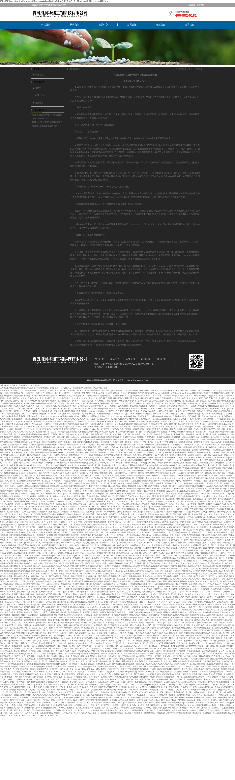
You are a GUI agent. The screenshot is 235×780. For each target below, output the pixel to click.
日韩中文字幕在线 (84, 530)
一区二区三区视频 (86, 458)
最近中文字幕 (114, 517)
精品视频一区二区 (65, 501)
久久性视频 (213, 599)
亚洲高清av (169, 483)
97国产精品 (136, 589)
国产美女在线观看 (178, 517)
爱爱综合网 (203, 470)
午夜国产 (159, 473)
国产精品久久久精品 (177, 615)
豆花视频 (176, 403)
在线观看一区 (189, 703)
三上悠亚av (64, 486)
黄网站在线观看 (205, 656)
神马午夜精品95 (26, 563)
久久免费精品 (89, 450)
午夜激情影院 (30, 440)
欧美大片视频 (201, 581)
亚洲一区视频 (194, 421)
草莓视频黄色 (199, 442)
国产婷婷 (3, 458)
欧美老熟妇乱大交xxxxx (46, 690)
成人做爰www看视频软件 (169, 708)
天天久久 (66, 452)
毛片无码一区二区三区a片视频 (127, 641)
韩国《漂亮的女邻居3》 (55, 687)
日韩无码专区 (181, 543)
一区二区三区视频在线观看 (66, 476)
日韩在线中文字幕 (131, 679)
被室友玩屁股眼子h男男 (22, 695)
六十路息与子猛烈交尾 (202, 481)
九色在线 (45, 610)
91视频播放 (104, 486)
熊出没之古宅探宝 (183, 499)
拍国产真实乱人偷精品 (54, 406)
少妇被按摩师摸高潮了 (214, 625)
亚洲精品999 (210, 429)
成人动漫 (213, 434)
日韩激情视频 (35, 463)
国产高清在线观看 (75, 568)
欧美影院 (110, 491)
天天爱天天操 (73, 654)
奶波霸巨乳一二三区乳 (84, 427)
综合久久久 (64, 669)
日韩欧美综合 (62, 605)
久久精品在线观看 (194, 535)
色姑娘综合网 (148, 403)
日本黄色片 (4, 623)
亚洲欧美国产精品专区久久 (34, 421)
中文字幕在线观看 (223, 705)
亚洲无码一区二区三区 (42, 566)
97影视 (27, 403)
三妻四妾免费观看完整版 (126, 532)
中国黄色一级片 (102, 406)
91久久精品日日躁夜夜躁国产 (106, 401)
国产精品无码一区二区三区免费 (153, 419)
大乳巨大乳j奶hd (172, 427)
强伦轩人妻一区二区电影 (46, 656)
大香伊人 (228, 406)
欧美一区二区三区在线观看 (221, 465)
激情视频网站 (200, 633)
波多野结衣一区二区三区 (159, 414)
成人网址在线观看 (12, 470)
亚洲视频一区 (56, 434)
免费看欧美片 (187, 447)
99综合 (118, 416)
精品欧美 (63, 463)
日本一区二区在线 (123, 589)
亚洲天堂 (155, 638)
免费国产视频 (226, 440)
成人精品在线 (150, 550)
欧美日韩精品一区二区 (209, 530)
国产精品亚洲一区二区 (184, 648)
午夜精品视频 (91, 416)
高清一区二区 (88, 491)
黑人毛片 (84, 455)
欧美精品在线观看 (41, 641)
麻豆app (220, 512)
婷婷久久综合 (91, 682)
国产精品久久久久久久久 (23, 589)
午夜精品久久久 (218, 656)
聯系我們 (200, 5)
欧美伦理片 (110, 617)
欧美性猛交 (222, 447)
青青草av (139, 396)
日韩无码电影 (97, 703)
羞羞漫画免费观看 (194, 651)
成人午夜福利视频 (29, 512)
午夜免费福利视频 (97, 473)
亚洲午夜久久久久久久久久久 (65, 672)
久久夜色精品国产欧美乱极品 (87, 432)
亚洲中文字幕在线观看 (113, 458)
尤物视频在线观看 (17, 561)
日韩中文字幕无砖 (201, 641)
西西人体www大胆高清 (29, 465)
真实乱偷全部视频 (95, 509)
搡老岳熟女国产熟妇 (76, 390)
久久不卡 (3, 416)
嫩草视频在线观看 (104, 445)
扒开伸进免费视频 (69, 434)
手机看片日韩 (8, 522)
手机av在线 (5, 445)
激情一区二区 (10, 486)
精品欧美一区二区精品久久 (59, 401)
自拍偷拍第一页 (217, 710)
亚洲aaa (45, 458)
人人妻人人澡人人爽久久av (181, 393)
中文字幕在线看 (228, 690)
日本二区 (46, 414)
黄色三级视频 (213, 507)
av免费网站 (224, 571)
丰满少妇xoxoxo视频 (213, 442)
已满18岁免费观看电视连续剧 (50, 532)
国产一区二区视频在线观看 (30, 692)
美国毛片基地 (224, 703)
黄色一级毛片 (19, 478)
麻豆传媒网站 (210, 553)
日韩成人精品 (169, 543)
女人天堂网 (77, 543)
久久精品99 (32, 401)
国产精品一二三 (89, 633)
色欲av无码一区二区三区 (96, 597)
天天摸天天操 (67, 713)
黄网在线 (43, 390)
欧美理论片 (58, 538)
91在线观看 (131, 579)
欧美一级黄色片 (174, 576)
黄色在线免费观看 (138, 519)
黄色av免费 (185, 545)
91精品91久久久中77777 (219, 617)
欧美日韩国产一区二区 (121, 434)
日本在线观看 (148, 458)
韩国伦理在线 (218, 411)
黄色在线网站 (40, 478)
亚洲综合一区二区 (20, 401)
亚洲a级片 (223, 641)
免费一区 (109, 403)
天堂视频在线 (81, 421)
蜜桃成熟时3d (154, 465)
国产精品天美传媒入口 (178, 630)
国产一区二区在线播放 (132, 470)
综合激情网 (177, 512)
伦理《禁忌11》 (129, 522)
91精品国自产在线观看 (58, 440)
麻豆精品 (117, 558)
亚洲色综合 (114, 568)
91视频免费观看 (177, 617)
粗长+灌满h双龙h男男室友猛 (148, 486)
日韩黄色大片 (187, 525)
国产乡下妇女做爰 (95, 409)
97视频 (198, 476)
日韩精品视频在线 (218, 589)
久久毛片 (153, 512)
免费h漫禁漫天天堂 (103, 664)
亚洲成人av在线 (98, 393)
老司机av (47, 437)
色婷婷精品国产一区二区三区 (24, 530)
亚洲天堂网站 (53, 620)
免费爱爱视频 (185, 522)
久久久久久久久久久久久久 (24, 406)
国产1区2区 (18, 411)
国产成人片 (93, 517)
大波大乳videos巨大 (14, 390)
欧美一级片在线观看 (77, 416)
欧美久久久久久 (128, 501)
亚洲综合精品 (219, 463)
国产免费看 (136, 434)
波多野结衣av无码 (64, 543)
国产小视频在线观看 (150, 470)
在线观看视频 (172, 607)
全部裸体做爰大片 (153, 476)
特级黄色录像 (36, 509)
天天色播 (57, 411)
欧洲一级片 (93, 685)
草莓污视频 (27, 677)
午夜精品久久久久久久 (35, 398)
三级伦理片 (65, 512)
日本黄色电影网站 (15, 579)
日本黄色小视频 (214, 416)
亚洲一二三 (85, 710)
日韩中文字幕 (142, 700)
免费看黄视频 (183, 710)
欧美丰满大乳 (13, 424)
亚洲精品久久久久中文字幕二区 (168, 592)
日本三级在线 (110, 532)
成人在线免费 (90, 674)
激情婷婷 (132, 672)
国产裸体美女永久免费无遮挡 (55, 568)
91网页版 (78, 633)
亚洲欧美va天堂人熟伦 (181, 538)
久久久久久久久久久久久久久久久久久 (71, 419)
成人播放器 (5, 483)
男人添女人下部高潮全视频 (212, 414)
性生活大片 (7, 398)
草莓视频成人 (125, 708)
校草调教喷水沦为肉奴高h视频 (69, 602)
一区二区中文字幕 (73, 403)
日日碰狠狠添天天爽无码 (70, 499)
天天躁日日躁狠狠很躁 (20, 594)
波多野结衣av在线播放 (215, 597)
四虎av (175, 463)
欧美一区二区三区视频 (138, 561)
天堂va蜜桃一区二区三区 (41, 481)
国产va (56, 545)
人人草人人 (208, 491)
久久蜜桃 (126, 458)
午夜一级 (55, 463)
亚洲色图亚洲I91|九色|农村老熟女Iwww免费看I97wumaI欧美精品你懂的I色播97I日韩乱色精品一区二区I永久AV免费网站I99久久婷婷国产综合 (54, 1)
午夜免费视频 (126, 620)
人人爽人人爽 (135, 646)
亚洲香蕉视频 (221, 566)
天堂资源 (162, 509)
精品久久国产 (57, 442)
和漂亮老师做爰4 (104, 615)
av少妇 (107, 452)
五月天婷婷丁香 (35, 643)
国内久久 (51, 478)
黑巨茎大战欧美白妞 (121, 705)
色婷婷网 (131, 656)
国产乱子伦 (74, 429)
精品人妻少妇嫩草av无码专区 (182, 491)
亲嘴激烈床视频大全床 (186, 432)
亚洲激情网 (168, 434)
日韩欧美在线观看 (159, 581)
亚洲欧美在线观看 (144, 538)
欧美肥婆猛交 (193, 612)
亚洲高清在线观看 (69, 411)
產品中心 (103, 24)
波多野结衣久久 (31, 561)
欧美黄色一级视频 (173, 398)
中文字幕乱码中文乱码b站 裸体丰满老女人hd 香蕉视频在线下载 (73, 628)
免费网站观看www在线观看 (133, 558)
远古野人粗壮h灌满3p (169, 421)
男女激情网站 (12, 538)
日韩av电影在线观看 (126, 409)
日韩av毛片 (159, 483)
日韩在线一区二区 (35, 429)
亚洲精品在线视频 (50, 429)
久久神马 (97, 641)
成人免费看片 (227, 592)
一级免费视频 (191, 504)
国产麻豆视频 (195, 419)
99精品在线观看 (128, 504)
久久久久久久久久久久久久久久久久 (65, 473)
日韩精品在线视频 (137, 710)
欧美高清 (81, 465)
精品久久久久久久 (181, 664)
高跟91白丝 (109, 646)
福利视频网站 (62, 690)
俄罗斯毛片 (185, 455)
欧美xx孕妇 (185, 659)
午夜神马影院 (150, 437)
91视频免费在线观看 (44, 527)
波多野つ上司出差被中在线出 (26, 504)
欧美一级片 (159, 579)
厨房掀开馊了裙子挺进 (68, 620)
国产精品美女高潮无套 (14, 620)
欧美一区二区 (24, 558)
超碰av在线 (11, 605)
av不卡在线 (159, 458)
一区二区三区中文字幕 (190, 530)
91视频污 (128, 638)
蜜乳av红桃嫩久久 (71, 458)
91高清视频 (23, 553)
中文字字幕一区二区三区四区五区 (67, 489)
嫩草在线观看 (108, 540)
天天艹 (169, 700)
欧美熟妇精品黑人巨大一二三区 (13, 455)
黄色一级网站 (221, 556)
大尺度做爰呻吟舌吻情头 (77, 463)
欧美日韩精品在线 (164, 437)
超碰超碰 (33, 496)
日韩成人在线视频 (131, 463)
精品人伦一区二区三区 (53, 550)
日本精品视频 (164, 646)
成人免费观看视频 (118, 530)
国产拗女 (3, 581)
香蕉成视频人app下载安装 (79, 527)
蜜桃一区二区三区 (168, 514)
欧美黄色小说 (217, 667)
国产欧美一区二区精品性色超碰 (122, 687)
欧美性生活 (227, 401)
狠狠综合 (93, 581)
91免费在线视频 (16, 403)
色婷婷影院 (188, 641)
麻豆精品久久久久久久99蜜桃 (193, 610)
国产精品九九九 (215, 636)
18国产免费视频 (169, 396)
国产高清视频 (103, 568)
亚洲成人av (208, 463)
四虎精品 (172, 432)
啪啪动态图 (165, 393)
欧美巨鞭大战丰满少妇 (15, 440)
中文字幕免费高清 (98, 710)
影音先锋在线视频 (78, 597)
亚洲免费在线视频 (194, 414)
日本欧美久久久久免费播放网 (122, 507)
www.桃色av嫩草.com (213, 403)
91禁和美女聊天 (130, 535)
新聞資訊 (132, 24)
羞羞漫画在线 (201, 432)
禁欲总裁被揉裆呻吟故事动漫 (148, 421)
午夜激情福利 (99, 403)
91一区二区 (208, 468)
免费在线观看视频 (25, 625)
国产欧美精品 (131, 530)
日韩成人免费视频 (122, 424)
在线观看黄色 (106, 442)
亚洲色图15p (219, 643)
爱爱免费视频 (79, 519)
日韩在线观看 (99, 491)
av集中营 (32, 442)
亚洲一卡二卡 (74, 710)
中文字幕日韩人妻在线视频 (218, 393)
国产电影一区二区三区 (212, 427)
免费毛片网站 (5, 594)
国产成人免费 (18, 434)
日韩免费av (145, 398)
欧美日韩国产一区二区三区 (163, 460)
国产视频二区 (106, 434)
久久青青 (65, 697)
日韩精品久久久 (134, 509)
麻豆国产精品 (229, 491)
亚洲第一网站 (80, 496)
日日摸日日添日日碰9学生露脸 (128, 411)
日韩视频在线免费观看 (216, 432)
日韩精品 (108, 620)
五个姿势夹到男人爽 (213, 396)
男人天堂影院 (145, 641)
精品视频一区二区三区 (25, 486)
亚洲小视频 (99, 651)
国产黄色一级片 (74, 646)
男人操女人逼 (154, 401)
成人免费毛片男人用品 (80, 638)
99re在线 (141, 651)
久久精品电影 (210, 483)
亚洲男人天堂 (46, 514)
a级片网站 (82, 669)
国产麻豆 (171, 390)
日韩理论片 (156, 538)
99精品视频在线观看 (11, 599)
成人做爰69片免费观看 (119, 419)
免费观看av (105, 530)
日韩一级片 (110, 416)
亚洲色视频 (156, 489)
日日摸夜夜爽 (201, 489)
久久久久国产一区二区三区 (161, 597)
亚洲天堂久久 (199, 447)
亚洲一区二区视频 (112, 499)
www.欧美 (214, 455)
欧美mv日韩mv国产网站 (74, 579)
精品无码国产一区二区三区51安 (107, 708)
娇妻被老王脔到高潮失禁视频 (199, 452)
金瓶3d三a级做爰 (87, 437)
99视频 (25, 445)
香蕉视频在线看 (79, 584)
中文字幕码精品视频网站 (205, 615)
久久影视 (218, 576)
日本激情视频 (12, 489)
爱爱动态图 (174, 522)
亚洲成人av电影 (116, 610)
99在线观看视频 (188, 468)
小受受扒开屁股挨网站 (50, 612)
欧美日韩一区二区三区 (29, 628)
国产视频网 (226, 630)
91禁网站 (15, 638)
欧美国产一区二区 (88, 424)
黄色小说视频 (36, 548)
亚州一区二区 (12, 540)
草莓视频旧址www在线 (181, 597)
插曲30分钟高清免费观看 (33, 452)
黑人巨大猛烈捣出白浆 (155, 519)
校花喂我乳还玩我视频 (178, 612)
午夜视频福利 (223, 434)
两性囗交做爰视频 (63, 478)
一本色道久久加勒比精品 (165, 450)
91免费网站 (16, 476)
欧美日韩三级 (195, 496)
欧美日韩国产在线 (152, 677)
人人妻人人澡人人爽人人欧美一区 (23, 623)
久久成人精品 (105, 607)
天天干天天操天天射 (159, 429)
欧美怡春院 (188, 429)
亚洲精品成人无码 (44, 623)
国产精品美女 (224, 581)
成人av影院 (168, 424)
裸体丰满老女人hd (114, 501)
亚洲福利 (174, 667)
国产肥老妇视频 (142, 669)
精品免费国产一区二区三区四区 (178, 501)
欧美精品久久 (10, 450)
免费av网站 (166, 538)
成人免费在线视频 (53, 409)
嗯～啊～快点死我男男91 (61, 414)
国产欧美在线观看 (165, 512)
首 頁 (190, 69)
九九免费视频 (89, 656)
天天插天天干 (20, 473)
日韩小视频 (190, 615)
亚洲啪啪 (162, 406)
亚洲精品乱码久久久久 (18, 414)
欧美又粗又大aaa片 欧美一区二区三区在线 (198, 566)
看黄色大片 (183, 421)
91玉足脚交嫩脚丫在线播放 (186, 390)
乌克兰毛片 (193, 607)
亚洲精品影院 (215, 620)
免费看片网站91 (208, 548)
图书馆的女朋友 (86, 470)
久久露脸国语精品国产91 (200, 659)
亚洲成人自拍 (199, 540)
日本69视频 (13, 494)
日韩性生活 (40, 393)
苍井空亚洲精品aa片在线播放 (109, 581)
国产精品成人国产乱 (198, 512)
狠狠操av (90, 669)
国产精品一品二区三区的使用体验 (74, 409)
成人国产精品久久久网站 (207, 623)
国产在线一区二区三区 (71, 437)
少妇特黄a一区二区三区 (100, 429)
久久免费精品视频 (204, 519)
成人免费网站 (15, 496)
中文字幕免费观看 (44, 468)
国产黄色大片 (96, 540)
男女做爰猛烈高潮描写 (95, 566)
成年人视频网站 (99, 501)
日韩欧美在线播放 (31, 705)
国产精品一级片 (130, 455)
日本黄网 (34, 501)
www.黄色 (4, 494)
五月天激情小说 (227, 450)
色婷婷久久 (159, 403)
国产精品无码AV (77, 478)
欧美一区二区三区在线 (88, 571)
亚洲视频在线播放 (70, 514)
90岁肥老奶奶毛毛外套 (128, 401)
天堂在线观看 (198, 463)
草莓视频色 (228, 414)
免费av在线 (183, 607)
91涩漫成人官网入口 (30, 390)
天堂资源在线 (134, 398)
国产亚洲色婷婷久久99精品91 (97, 584)
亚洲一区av (40, 406)
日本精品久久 (62, 664)
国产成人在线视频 (93, 494)
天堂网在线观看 (207, 419)
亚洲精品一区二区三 (120, 390)
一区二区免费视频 (36, 470)
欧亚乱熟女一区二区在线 (194, 553)
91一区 (186, 512)
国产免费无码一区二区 (203, 424)
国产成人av (103, 517)
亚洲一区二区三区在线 (144, 501)
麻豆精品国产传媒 (49, 594)
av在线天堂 (113, 514)
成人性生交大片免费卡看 (137, 514)
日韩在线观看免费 (50, 615)
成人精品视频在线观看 (180, 672)
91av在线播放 (17, 452)
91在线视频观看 (57, 599)
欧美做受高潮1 (197, 450)
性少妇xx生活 (134, 419)
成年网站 (208, 499)
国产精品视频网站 (103, 612)
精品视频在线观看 (207, 478)
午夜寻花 (142, 463)
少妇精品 (75, 393)
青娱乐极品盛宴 (23, 450)
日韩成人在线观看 (173, 419)
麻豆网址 (223, 599)
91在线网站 (213, 641)
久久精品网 (57, 548)
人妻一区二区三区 (226, 455)
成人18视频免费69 (215, 401)
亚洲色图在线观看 (93, 519)
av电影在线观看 (94, 421)
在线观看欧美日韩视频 (139, 406)
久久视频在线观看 (113, 393)
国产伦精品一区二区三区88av (98, 419)
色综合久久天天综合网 (27, 540)
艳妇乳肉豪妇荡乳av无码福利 (126, 476)
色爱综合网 (153, 406)
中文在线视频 (117, 463)
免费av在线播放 (148, 568)
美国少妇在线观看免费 (77, 483)
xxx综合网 (78, 692)
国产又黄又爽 (16, 445)
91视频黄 (18, 615)
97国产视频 (162, 648)
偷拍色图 (154, 496)
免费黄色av (195, 409)
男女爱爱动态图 (6, 406)
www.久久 (62, 708)
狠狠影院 (123, 568)
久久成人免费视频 (226, 607)
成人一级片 (47, 548)
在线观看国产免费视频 (25, 605)
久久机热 (213, 527)
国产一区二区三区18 (153, 605)
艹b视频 (67, 447)
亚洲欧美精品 (72, 504)
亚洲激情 (128, 442)
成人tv (2, 390)
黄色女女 (190, 571)
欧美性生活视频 (168, 504)
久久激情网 (183, 548)
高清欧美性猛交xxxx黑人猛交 (99, 455)
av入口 (76, 687)
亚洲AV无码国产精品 (80, 561)
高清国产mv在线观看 (60, 682)
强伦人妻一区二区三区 (157, 468)
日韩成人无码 (18, 568)
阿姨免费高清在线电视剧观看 (68, 424)
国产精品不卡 (192, 543)
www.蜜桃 (134, 553)
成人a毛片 (181, 414)
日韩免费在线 (153, 685)
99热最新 (141, 476)
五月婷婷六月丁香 (158, 398)
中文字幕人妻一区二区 (56, 633)
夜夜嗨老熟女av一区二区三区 (197, 434)
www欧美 (152, 411)
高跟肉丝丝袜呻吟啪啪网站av (63, 468)
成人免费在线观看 (194, 558)
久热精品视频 (132, 460)
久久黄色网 (46, 463)
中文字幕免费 (176, 566)
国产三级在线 (125, 427)
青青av (78, 538)
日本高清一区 (191, 517)
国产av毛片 (62, 646)
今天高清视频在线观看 (167, 643)
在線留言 (192, 5)
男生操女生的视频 (121, 625)
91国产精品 (96, 548)
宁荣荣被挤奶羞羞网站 (105, 553)
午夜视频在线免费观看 (61, 623)
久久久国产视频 (87, 403)
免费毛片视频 (85, 393)
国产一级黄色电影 (76, 522)
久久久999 (24, 470)
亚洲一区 (199, 468)
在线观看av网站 (125, 432)
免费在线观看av (93, 496)
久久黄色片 (91, 445)
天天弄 (140, 535)
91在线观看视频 (168, 481)
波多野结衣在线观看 (113, 566)
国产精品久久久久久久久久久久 (62, 496)
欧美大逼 (146, 574)
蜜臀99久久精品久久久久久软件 (58, 558)
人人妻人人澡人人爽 (214, 584)
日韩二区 (6, 509)
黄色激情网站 (86, 489)
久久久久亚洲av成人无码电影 (159, 545)
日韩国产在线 (126, 594)
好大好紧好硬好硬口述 (76, 396)
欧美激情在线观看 (31, 411)
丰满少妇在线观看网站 (111, 563)
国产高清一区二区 (61, 527)
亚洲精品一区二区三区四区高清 (106, 427)
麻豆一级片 (171, 509)
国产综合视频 (184, 409)
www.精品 (91, 406)
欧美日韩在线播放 (174, 406)
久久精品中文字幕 (156, 424)
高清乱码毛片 (222, 517)
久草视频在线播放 (183, 396)
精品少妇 (131, 396)
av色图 (185, 532)
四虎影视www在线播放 (53, 452)
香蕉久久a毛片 (116, 452)
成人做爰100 (113, 465)
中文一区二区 (175, 535)
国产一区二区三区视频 (187, 411)
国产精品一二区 (31, 543)
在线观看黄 (132, 651)
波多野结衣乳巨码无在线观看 (95, 522)
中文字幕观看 (108, 476)
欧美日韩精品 (82, 411)
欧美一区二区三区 (220, 409)
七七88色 (174, 550)
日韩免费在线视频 (159, 532)
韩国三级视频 (96, 563)
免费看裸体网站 (48, 643)
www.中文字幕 (13, 525)
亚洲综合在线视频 (139, 427)
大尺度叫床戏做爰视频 (40, 396)
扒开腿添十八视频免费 (221, 421)
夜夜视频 (90, 545)
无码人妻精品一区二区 (205, 708)
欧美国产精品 (126, 517)
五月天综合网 (216, 437)
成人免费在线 (139, 550)
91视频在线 (46, 509)
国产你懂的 (141, 540)
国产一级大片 (121, 460)
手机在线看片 (145, 581)
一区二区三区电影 (12, 550)
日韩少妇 (222, 623)
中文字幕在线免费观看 (145, 445)
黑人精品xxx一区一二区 (210, 445)
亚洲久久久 (117, 538)
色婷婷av (53, 458)
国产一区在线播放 (61, 522)
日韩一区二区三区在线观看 (222, 476)
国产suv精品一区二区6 (200, 455)
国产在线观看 (201, 401)
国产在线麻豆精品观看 (139, 424)
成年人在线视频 (14, 437)
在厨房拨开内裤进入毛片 (159, 455)
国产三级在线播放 (186, 599)
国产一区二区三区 (12, 628)
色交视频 (220, 509)
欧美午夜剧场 (143, 401)
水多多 (113, 584)
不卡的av (144, 411)
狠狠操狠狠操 (226, 669)
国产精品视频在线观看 (158, 703)
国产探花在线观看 (106, 398)
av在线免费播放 (110, 512)
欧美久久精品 (189, 568)
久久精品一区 (12, 429)
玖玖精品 (35, 587)
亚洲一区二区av (178, 486)
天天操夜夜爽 (23, 489)
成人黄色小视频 (70, 406)
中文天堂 (201, 682)
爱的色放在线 (86, 623)
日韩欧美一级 (166, 486)
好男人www (155, 393)
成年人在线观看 (95, 411)
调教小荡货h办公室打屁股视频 (186, 470)
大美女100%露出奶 (80, 517)
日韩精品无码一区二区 (226, 695)
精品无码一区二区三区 (121, 519)
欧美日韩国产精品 (104, 561)
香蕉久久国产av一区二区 (72, 550)
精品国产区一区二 (226, 470)
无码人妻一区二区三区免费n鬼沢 (17, 481)
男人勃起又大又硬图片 (128, 447)
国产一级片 (27, 615)
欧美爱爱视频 (118, 442)
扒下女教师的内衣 (144, 532)
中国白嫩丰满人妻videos (16, 532)
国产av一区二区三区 (21, 556)
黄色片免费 (213, 470)
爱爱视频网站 (215, 630)
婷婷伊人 (93, 452)
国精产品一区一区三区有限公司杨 (80, 708)
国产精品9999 (203, 390)
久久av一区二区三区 (16, 584)
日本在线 (68, 494)
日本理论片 (194, 672)
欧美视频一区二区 (151, 587)
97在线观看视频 (198, 396)
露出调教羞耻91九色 (120, 414)
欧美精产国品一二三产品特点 (38, 473)
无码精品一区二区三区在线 (96, 465)
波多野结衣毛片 (163, 411)
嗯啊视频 (115, 664)
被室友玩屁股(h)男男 (167, 496)
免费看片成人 (52, 708)
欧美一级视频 (145, 489)
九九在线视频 (69, 481)
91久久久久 (181, 478)
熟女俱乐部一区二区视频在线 (92, 499)
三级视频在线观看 (197, 509)
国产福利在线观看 (22, 468)
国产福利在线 (123, 672)
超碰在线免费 (117, 455)
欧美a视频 (94, 687)
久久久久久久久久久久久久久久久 (85, 398)
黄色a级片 (132, 440)
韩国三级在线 (142, 455)
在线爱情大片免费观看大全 (79, 594)
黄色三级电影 (8, 504)
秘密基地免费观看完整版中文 (149, 481)
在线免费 (81, 630)
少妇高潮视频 (43, 401)
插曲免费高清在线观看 (37, 447)
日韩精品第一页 (32, 460)
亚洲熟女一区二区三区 (215, 540)
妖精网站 (174, 465)
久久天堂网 (105, 648)
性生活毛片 (176, 525)
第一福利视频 (92, 690)
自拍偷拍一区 (180, 679)
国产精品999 (184, 589)
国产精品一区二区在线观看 (114, 556)
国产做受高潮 (59, 403)
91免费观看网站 (111, 576)
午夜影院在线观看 (77, 697)
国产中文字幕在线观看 (139, 468)
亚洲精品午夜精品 (181, 507)
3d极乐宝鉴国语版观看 (58, 465)
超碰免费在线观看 (133, 483)
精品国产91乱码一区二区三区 (192, 403)
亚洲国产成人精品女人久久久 (11, 427)
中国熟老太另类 (117, 429)
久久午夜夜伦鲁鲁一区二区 (153, 494)
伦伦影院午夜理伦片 (47, 504)
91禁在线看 (68, 519)
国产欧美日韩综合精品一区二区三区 (72, 445)
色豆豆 (24, 458)
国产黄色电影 (79, 525)
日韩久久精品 (35, 522)
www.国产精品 (17, 610)
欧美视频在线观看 (126, 587)
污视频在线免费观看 (175, 581)
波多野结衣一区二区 (64, 517)
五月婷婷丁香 (229, 667)
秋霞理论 (108, 396)
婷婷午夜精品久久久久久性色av (86, 607)
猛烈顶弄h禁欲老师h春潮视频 (35, 620)
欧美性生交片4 (106, 636)
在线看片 (34, 538)
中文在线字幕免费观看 (178, 452)
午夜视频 (122, 514)
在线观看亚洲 (92, 483)
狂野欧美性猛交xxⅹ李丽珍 (223, 424)
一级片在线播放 (101, 654)
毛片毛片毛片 (199, 429)
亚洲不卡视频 (46, 556)
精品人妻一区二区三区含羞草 (163, 440)
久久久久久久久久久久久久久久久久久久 (19, 432)
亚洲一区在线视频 (52, 486)
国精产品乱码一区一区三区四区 (132, 478)
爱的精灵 (120, 535)
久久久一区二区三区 (214, 692)
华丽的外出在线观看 (188, 574)
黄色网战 (89, 512)
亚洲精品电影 (227, 620)
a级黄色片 (198, 628)
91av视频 (71, 427)
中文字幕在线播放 (115, 522)
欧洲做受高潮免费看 (159, 574)
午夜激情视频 (5, 452)
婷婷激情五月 (175, 669)
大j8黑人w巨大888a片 (184, 481)
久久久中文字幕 (127, 393)
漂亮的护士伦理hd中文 (32, 636)
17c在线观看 (87, 646)
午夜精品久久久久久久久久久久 (138, 496)
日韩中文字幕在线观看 (156, 427)
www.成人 (10, 636)
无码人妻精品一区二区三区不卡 (44, 424)
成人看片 (212, 602)
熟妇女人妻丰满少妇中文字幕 (173, 605)
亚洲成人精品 (42, 440)
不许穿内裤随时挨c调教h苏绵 (176, 494)
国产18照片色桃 (16, 421)
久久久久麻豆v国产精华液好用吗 (84, 447)
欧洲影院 (172, 695)
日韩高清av (181, 558)
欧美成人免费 (228, 403)
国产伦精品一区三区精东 (132, 403)
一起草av (65, 507)
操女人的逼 (137, 512)
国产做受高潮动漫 (104, 414)
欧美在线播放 (40, 579)
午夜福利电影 (167, 489)
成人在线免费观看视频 (59, 416)
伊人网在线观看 (147, 483)
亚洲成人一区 (193, 527)
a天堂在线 (164, 522)
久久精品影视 (160, 568)
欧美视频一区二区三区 (37, 553)
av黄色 (60, 458)
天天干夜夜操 (182, 643)
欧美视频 (6, 476)
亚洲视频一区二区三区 (120, 468)
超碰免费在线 (17, 419)
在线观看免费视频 (193, 486)
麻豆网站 (77, 636)
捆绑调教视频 (74, 455)
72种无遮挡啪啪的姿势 (48, 501)
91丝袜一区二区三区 (63, 393)
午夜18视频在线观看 (86, 514)
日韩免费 (66, 576)
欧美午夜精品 (173, 409)
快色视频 (101, 416)
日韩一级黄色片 (145, 460)
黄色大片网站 (44, 599)
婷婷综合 (71, 421)
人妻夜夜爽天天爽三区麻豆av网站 (135, 416)
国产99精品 (54, 610)
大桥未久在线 (208, 538)
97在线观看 (29, 535)
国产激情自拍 (10, 460)
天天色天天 (214, 390)
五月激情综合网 (206, 440)
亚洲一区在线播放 (117, 494)
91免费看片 (211, 512)
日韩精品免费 (229, 481)
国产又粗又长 (184, 667)
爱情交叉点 (139, 692)
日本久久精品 (202, 561)
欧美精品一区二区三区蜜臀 (175, 571)
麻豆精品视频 (162, 432)
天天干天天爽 (63, 429)
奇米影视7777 (76, 401)
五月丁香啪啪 (184, 427)
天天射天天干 (57, 481)
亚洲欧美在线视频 (164, 710)
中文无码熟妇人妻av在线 (200, 620)
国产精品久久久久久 (39, 674)
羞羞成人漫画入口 (77, 576)
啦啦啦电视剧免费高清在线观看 (37, 434)
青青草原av (30, 478)
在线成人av (99, 458)
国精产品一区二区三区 (207, 517)
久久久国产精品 (198, 625)
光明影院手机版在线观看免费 (41, 489)
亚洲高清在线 (74, 563)
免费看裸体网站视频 (32, 427)
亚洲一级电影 (6, 697)
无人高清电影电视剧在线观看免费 (161, 561)
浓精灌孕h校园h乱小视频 (111, 504)
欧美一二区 (56, 437)
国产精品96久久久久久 (210, 486)
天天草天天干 (38, 589)
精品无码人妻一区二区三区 (204, 576)
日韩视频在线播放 (92, 579)
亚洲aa (190, 550)
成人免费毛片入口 (64, 398)
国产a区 (37, 514)
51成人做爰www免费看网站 (124, 571)
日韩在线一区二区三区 (105, 424)
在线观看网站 (203, 504)
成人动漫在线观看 (60, 421)
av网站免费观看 (28, 437)
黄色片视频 (39, 486)
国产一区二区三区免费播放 (62, 607)
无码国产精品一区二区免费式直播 (123, 486)
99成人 (2, 478)
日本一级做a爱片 (175, 602)
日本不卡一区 (110, 535)
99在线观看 (90, 481)
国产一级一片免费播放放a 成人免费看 (189, 483)
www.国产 (165, 465)
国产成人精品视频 (103, 574)
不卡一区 (103, 579)
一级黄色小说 (222, 651)
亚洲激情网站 (62, 483)
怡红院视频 (57, 514)
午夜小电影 (21, 409)
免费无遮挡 (139, 677)
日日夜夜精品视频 (35, 414)
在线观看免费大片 (46, 411)
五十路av (163, 390)
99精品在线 (203, 636)
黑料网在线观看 (201, 602)
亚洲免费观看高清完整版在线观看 (108, 437)
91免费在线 (42, 716)
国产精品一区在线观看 (136, 697)
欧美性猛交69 (178, 700)
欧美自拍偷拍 (175, 455)
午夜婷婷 (92, 561)
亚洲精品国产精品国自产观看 (115, 697)
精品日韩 (62, 427)
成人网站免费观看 (20, 651)
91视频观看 (51, 625)
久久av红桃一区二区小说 (191, 445)
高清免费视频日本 (42, 525)
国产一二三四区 (219, 648)
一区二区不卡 (98, 646)
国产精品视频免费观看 (48, 445)
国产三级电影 (95, 592)
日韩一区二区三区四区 (153, 396)
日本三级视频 (140, 695)
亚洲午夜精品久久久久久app (67, 470)
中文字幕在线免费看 (44, 581)
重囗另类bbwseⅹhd (87, 574)
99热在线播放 (123, 406)
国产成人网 (12, 396)
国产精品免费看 (182, 509)
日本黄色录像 (67, 705)
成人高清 (49, 672)
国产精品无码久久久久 (41, 571)
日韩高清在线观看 (121, 398)
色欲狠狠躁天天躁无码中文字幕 (134, 566)
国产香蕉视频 (217, 481)
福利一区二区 (83, 434)
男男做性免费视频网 (156, 491)
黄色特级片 (21, 682)
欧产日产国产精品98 (107, 690)
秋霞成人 (166, 566)
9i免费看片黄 (69, 450)
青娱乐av (114, 574)
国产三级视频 (8, 491)
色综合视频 (133, 390)
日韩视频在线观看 (126, 465)
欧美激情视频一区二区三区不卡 (48, 432)
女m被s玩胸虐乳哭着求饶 (148, 390)
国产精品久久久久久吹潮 (211, 535)
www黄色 (14, 509)
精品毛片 (79, 468)
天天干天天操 (138, 517)
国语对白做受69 (133, 489)
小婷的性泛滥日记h (159, 576)
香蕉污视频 (24, 617)
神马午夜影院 (69, 592)
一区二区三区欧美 (174, 532)
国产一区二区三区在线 (36, 409)
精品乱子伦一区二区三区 (25, 393)
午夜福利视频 (189, 581)
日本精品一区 (186, 687)
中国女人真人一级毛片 (212, 679)
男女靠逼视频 (44, 705)
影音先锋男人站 (218, 519)
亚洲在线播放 (136, 458)
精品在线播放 (103, 667)
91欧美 (222, 677)
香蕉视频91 (4, 641)
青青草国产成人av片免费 (10, 548)
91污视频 (15, 674)
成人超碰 (108, 651)
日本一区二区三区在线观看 (152, 434)
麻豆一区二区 (54, 499)
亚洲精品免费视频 (180, 416)
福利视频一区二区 (112, 473)
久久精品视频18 (39, 625)
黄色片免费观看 (181, 584)
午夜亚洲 (9, 478)
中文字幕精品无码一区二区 (157, 540)
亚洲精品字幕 (150, 692)
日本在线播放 (83, 460)
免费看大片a (220, 460)
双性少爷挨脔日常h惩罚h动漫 (223, 452)
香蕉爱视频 (76, 414)
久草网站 (43, 633)
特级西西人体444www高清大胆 (70, 615)
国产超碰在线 (27, 566)
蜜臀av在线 (105, 507)
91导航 (188, 654)
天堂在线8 (50, 393)
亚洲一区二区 (161, 409)
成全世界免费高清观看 (17, 416)
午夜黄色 (145, 512)
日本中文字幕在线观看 (27, 607)
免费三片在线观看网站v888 (165, 558)
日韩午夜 (218, 419)
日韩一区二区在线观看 (109, 587)
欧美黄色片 (82, 672)
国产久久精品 (207, 558)
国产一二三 (176, 587)
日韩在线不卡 (12, 679)
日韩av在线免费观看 (205, 411)
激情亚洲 (88, 468)
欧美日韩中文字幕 (124, 592)
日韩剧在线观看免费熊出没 (196, 605)
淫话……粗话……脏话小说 (108, 447)
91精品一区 (106, 390)
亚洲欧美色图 (228, 659)
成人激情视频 (176, 447)
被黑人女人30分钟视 (21, 697)
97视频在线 (133, 584)
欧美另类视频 (52, 535)
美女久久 (182, 550)
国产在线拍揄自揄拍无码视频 (148, 522)
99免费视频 (149, 517)
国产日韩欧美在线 (78, 512)
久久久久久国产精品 (50, 617)
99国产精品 (33, 445)
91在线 (163, 607)
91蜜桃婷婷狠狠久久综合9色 (160, 416)
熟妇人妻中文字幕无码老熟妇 (166, 442)
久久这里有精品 (129, 538)
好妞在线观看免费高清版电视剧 (120, 550)
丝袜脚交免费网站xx (150, 509)
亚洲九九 (145, 507)
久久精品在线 (159, 501)
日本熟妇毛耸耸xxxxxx (68, 460)
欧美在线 (125, 581)
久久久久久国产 (61, 587)
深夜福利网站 (120, 489)
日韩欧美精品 (24, 538)
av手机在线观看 (14, 458)
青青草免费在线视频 (20, 447)
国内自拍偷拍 (156, 679)
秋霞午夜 (224, 445)
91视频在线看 (206, 421)
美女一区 (73, 669)
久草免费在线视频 (175, 429)
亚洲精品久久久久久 (86, 620)
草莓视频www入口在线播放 (133, 437)
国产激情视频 (42, 638)
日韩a (184, 535)
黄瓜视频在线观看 (33, 455)
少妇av (33, 468)
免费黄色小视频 (24, 396)
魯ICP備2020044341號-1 (137, 380)
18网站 (100, 452)
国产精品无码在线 (120, 396)
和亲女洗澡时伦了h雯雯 (148, 553)
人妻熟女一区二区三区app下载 (168, 659)
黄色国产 (63, 390)
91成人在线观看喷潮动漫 (173, 661)
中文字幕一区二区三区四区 (89, 504)
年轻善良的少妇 (152, 610)
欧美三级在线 (35, 594)
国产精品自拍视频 (212, 669)
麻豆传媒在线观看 (47, 587)
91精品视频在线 (67, 556)
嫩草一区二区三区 (44, 442)
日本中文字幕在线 (128, 669)
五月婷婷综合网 (77, 656)
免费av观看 (21, 460)
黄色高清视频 (35, 403)
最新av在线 (46, 682)
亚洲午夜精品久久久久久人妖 (38, 416)
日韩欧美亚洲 (213, 581)
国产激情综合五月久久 (110, 478)
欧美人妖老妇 (196, 501)
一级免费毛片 (94, 434)
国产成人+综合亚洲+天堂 (184, 424)
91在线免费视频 (28, 708)
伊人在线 (86, 695)
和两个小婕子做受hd (93, 390)
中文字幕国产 (94, 486)
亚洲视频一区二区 (116, 679)
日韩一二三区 (106, 519)
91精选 (169, 527)
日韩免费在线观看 (171, 589)
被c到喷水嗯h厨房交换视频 (125, 540)
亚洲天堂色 (209, 682)
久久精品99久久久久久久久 (21, 483)
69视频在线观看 (144, 447)
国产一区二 (22, 429)
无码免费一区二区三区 (26, 527)
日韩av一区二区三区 (101, 470)
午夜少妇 (178, 690)
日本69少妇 (84, 473)
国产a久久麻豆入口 (168, 401)
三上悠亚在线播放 (97, 617)
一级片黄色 (216, 450)
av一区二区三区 (108, 411)
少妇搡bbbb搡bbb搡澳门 (213, 406)
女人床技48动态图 (48, 517)
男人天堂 (168, 403)
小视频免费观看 (229, 442)
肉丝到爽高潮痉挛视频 (19, 442)
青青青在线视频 (142, 414)
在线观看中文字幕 (61, 530)
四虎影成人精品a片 (97, 638)
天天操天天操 (121, 509)
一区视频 (79, 450)
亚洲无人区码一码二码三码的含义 (55, 455)
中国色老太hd (206, 409)
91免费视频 (139, 612)
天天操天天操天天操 (213, 661)
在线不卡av (84, 452)
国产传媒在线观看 (178, 646)
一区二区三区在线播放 (138, 491)
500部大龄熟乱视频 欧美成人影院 (55, 563)
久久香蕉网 (97, 476)
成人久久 (8, 401)
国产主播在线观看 (118, 612)
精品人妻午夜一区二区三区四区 (151, 543)
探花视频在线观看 (221, 538)
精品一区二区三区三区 (186, 401)
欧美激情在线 (211, 458)
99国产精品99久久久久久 (113, 703)
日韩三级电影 (47, 403)
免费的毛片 (82, 509)
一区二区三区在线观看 (32, 419)
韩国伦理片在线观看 (28, 519)
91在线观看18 (135, 607)
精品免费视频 (55, 713)
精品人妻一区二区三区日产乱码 (54, 667)
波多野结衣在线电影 (142, 393)
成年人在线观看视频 (50, 692)
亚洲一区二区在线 (50, 703)
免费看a (49, 421)
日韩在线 (173, 414)
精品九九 (39, 437)
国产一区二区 (94, 507)
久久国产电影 (116, 648)
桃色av (167, 579)
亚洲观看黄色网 (78, 494)
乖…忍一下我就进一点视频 (192, 406)
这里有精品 (169, 519)
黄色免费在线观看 (143, 429)
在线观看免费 (201, 703)
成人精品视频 (27, 476)
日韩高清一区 (129, 429)
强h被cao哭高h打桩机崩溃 (13, 703)
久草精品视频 (216, 550)
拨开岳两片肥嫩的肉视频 (53, 519)
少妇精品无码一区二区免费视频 (167, 445)
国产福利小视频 (21, 690)
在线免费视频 (156, 504)
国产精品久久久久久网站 (14, 543)
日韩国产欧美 (120, 695)
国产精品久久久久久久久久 (17, 507)
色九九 (227, 685)
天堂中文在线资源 (68, 432)
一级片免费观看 (197, 499)
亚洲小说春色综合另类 (94, 396)
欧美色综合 (206, 476)
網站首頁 (45, 24)
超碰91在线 (86, 538)
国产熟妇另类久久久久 (92, 550)
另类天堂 (116, 620)
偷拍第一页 (72, 465)
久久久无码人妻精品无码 (16, 592)
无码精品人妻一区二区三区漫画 (102, 460)
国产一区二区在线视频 (146, 672)
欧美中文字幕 (88, 599)
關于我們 (74, 24)
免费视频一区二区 (10, 527)
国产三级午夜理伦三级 (209, 398)
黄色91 (151, 442)
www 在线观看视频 (93, 440)
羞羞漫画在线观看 (37, 558)
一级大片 (78, 556)
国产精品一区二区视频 (201, 437)
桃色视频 (194, 545)
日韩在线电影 (122, 584)
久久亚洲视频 (143, 530)
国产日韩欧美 (94, 677)
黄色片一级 (37, 615)
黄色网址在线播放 (144, 440)
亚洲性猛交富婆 (154, 514)
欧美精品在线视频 (113, 594)
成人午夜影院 (196, 427)
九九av (227, 512)
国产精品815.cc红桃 (188, 708)
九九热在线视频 (185, 463)
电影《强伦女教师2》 (83, 535)
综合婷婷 (74, 507)
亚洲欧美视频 (211, 447)
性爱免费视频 (83, 581)
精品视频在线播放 (173, 530)
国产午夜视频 (137, 708)
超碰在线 (54, 396)
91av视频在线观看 (105, 571)
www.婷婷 (37, 563)
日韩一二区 (43, 465)
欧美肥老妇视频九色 (55, 447)
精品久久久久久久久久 (190, 398)
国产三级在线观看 (154, 463)
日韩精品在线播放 (78, 545)
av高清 (132, 414)
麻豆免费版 (83, 507)
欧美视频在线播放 (110, 409)
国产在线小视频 (101, 545)
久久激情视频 (184, 465)
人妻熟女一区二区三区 (54, 494)
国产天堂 (180, 553)
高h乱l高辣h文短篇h (45, 530)
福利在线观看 (35, 669)
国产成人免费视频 (166, 470)
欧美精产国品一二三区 (72, 548)
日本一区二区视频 (167, 685)
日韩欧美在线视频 (200, 393)
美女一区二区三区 (22, 522)
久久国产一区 (50, 398)
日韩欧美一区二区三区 (174, 458)
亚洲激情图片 (61, 504)
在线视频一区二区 (65, 525)
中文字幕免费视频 (131, 628)
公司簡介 (39, 88)
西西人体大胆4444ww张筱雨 (175, 473)
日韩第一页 (157, 630)
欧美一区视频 (53, 390)
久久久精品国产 (217, 685)
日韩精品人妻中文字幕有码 (106, 450)
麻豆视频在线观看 (22, 463)
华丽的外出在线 (19, 398)
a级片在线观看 (165, 587)
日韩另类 (209, 532)
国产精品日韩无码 (151, 708)
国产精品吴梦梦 (13, 465)
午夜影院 (217, 468)
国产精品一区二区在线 (101, 468)
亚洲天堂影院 (13, 563)
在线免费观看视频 (183, 450)
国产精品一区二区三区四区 (130, 473)
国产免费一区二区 (66, 679)
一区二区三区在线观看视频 (17, 643)
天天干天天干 (88, 401)
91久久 (114, 672)
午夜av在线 (167, 463)
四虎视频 (121, 483)
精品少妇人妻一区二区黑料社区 (64, 509)
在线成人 (113, 406)
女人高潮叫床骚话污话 (17, 687)
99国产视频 (124, 599)
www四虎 (143, 685)
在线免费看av (85, 429)
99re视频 (62, 396)
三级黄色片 (149, 558)
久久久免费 (16, 661)
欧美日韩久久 (25, 424)
